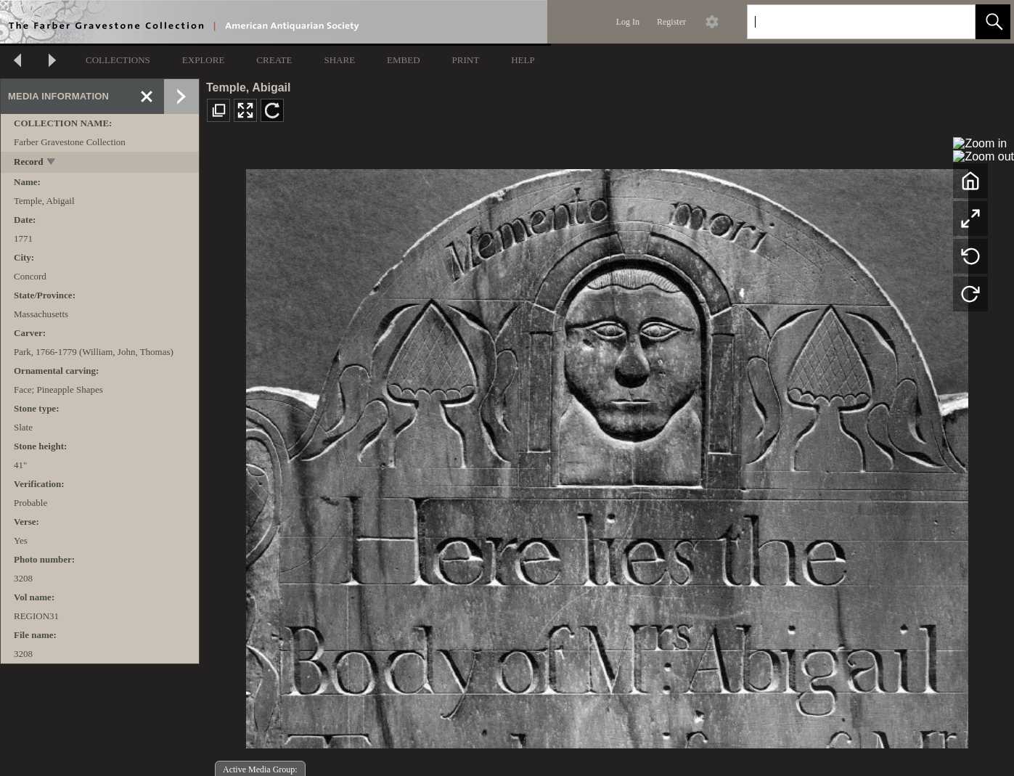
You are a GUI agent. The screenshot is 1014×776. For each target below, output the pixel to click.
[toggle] (51, 163)
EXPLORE (203, 59)
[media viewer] (607, 455)
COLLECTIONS (118, 59)
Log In (627, 22)
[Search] (844, 21)
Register (671, 22)
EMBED (403, 59)
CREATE (274, 59)
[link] (952, 21)
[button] (993, 21)
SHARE (339, 59)
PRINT (466, 59)
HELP (523, 59)
